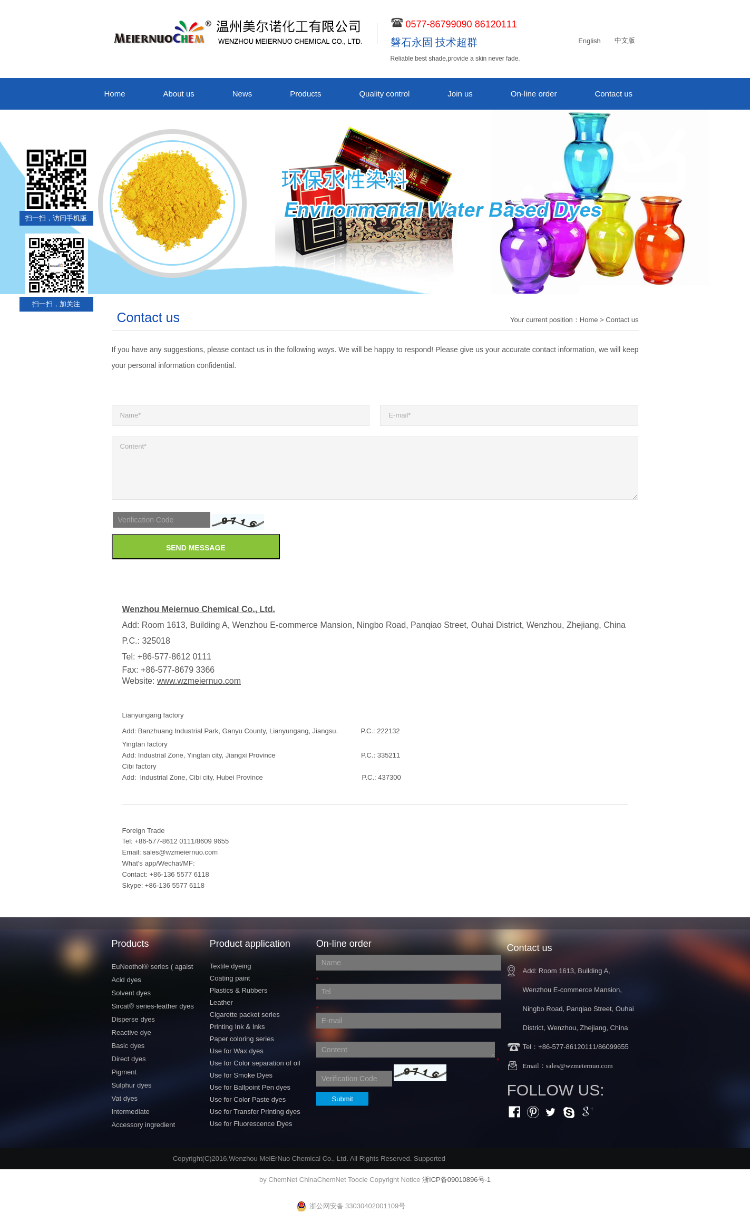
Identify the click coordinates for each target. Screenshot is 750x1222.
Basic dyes (128, 1046)
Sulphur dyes (132, 1085)
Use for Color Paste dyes (248, 1099)
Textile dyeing (230, 966)
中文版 (625, 40)
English (589, 41)
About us (178, 93)
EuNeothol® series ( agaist (152, 967)
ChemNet (282, 1180)
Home (114, 93)
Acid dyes (126, 980)
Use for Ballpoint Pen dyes (250, 1087)
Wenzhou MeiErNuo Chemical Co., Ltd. (288, 1158)
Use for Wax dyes (237, 1051)
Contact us (613, 93)
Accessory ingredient (144, 1125)
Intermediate (131, 1112)
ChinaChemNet (322, 1180)
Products (305, 93)
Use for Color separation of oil (255, 1063)
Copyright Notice (394, 1180)
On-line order (534, 93)
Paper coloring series (242, 1039)
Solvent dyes (131, 993)
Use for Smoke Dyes (241, 1075)
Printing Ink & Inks (237, 1027)
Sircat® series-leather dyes (153, 1006)
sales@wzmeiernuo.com (180, 852)
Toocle (358, 1180)
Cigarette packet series (245, 1015)
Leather (221, 1002)
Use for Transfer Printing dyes (255, 1112)
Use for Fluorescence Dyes (251, 1124)
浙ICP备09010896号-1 (456, 1180)
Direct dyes (129, 1059)
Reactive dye (131, 1032)
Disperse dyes (133, 1019)
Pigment (124, 1072)
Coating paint (230, 978)
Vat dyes (125, 1098)
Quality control (384, 93)
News (242, 93)
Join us (460, 93)
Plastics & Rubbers (239, 990)
